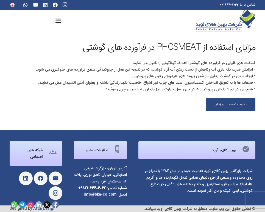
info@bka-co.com (100, 194)
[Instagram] (65, 5)
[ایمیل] (35, 5)
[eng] (12, 5)
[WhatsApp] (25, 5)
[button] (58, 21)
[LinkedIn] (45, 5)
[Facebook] (55, 5)
